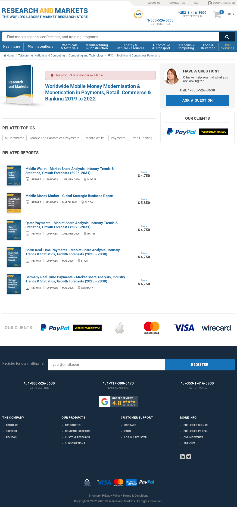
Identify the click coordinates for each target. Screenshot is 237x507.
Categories (73, 425)
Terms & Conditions (135, 495)
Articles (190, 443)
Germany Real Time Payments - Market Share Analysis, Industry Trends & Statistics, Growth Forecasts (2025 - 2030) (75, 279)
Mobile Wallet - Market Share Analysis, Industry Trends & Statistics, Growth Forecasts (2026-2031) (69, 171)
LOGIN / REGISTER (221, 3)
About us (12, 425)
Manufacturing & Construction (97, 46)
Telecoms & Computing (186, 46)
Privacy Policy (111, 495)
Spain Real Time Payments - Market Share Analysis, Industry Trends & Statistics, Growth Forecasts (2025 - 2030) (72, 252)
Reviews (11, 437)
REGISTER (200, 365)
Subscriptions (75, 443)
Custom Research (77, 437)
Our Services (227, 46)
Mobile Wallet (95, 138)
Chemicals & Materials (69, 46)
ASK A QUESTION (197, 100)
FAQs (127, 431)
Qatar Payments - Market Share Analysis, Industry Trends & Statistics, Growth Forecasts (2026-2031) (71, 225)
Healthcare (11, 46)
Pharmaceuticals (40, 46)
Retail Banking (142, 138)
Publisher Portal (196, 431)
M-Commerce (14, 138)
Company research (78, 431)
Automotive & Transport (161, 46)
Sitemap (94, 495)
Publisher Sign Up (196, 425)
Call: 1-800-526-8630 (197, 90)
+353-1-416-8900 (192, 13)
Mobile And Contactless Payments (54, 138)
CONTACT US (177, 2)
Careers (11, 431)
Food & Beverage (208, 46)
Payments (118, 138)
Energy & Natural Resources (130, 46)
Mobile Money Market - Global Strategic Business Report (69, 196)
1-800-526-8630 (160, 20)
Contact (130, 425)
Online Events (193, 437)
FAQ (196, 2)
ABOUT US (154, 2)
